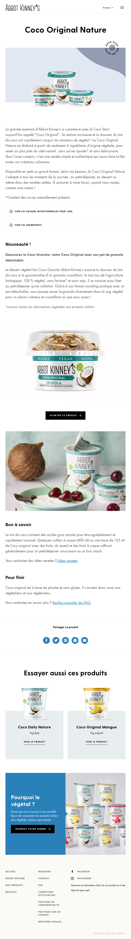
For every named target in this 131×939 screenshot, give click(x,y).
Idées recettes (67, 561)
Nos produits (14, 885)
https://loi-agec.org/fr (80, 890)
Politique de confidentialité (48, 903)
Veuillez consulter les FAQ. (71, 603)
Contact (44, 879)
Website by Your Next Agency (109, 933)
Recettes (11, 892)
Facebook (80, 871)
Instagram (81, 878)
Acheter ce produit (63, 416)
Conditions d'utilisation (46, 893)
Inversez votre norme (30, 829)
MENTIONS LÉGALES (50, 922)
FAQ (40, 885)
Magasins (44, 872)
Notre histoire (15, 879)
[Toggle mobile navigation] (122, 7)
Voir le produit (34, 742)
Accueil (10, 872)
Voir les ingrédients (28, 225)
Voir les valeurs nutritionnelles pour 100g (44, 212)
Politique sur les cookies (49, 913)
